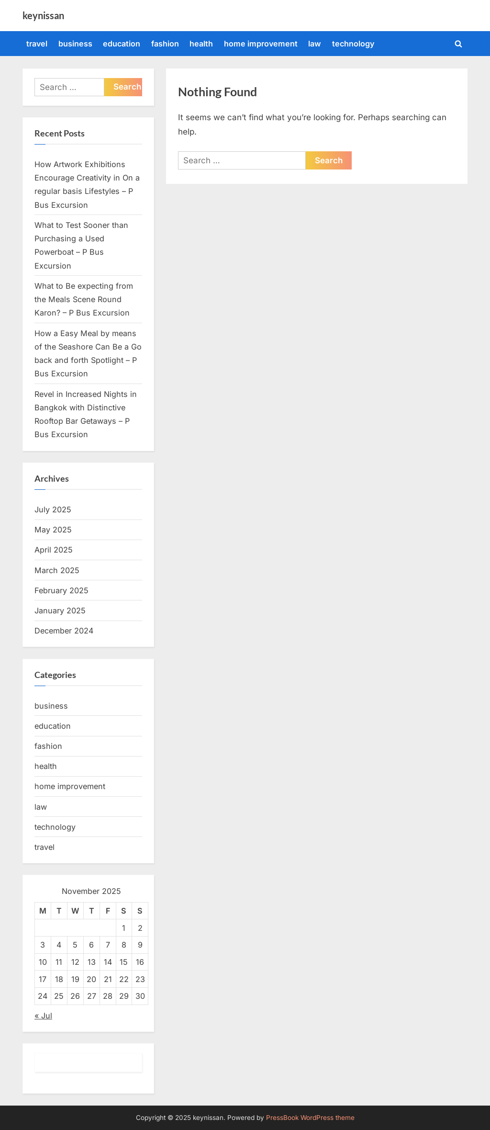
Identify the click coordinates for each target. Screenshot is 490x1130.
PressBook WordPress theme (310, 1117)
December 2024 (63, 630)
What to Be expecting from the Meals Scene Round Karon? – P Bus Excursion (83, 299)
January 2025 (60, 610)
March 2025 (56, 570)
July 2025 (52, 509)
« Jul (43, 1015)
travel (36, 43)
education (121, 43)
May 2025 (53, 529)
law (314, 43)
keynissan (43, 15)
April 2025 (53, 549)
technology (353, 43)
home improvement (261, 43)
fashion (165, 43)
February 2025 (61, 590)
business (75, 43)
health (201, 43)
